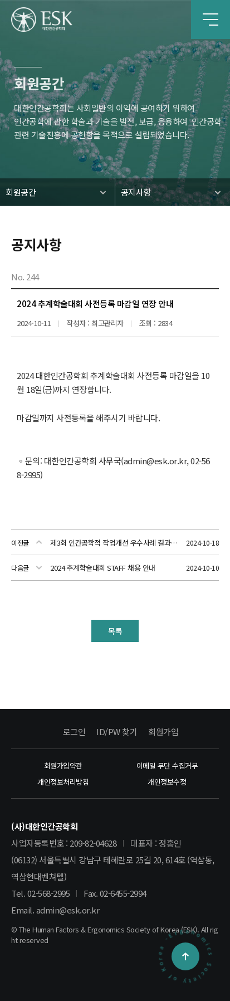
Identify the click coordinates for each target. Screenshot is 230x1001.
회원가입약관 (63, 765)
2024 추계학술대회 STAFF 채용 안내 (102, 567)
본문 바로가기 (0, 0)
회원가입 (163, 731)
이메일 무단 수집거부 (167, 765)
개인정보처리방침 (63, 781)
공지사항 (136, 192)
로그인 (74, 731)
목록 (115, 630)
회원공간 (21, 192)
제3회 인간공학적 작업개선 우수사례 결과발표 (115, 542)
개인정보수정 (167, 781)
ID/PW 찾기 (116, 731)
